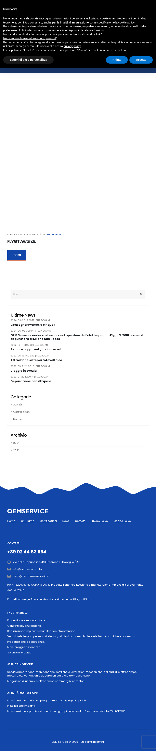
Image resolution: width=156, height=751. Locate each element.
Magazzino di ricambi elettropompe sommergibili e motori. (46, 681)
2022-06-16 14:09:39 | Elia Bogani (30, 355)
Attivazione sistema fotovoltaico (36, 360)
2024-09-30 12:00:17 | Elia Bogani (30, 320)
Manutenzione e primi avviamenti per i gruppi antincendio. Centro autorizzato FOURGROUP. (66, 711)
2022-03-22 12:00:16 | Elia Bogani (30, 366)
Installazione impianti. (21, 705)
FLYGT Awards (21, 241)
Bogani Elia (81, 599)
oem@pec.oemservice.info (31, 576)
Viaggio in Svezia (24, 371)
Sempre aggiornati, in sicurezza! (36, 349)
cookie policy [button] (126, 22)
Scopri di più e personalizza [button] (28, 59)
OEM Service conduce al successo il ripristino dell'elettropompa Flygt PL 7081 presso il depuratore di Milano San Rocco (77, 337)
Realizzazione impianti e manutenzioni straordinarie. (41, 631)
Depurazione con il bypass (31, 381)
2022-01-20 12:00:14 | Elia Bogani (30, 376)
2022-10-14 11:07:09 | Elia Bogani (29, 345)
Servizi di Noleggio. (19, 652)
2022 (16, 450)
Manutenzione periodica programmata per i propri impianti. (46, 700)
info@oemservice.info (27, 569)
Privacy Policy (99, 521)
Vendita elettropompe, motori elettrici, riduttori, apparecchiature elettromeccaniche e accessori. (71, 636)
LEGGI (16, 255)
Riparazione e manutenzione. (26, 620)
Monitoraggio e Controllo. (24, 647)
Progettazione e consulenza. (26, 642)
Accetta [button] (141, 59)
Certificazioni (21, 412)
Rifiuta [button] (117, 59)
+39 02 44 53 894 (26, 552)
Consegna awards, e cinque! (33, 325)
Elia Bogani (54, 234)
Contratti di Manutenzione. (24, 626)
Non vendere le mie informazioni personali (29, 38)
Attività (17, 404)
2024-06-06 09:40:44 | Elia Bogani (31, 330)
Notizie (17, 419)
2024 (16, 443)
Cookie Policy (122, 521)
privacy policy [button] (72, 46)
